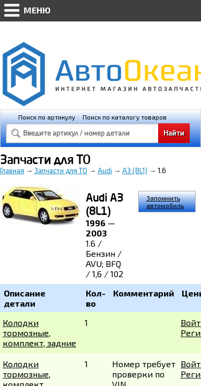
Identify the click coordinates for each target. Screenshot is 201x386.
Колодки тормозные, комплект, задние (39, 332)
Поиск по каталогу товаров (125, 117)
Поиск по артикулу (46, 117)
